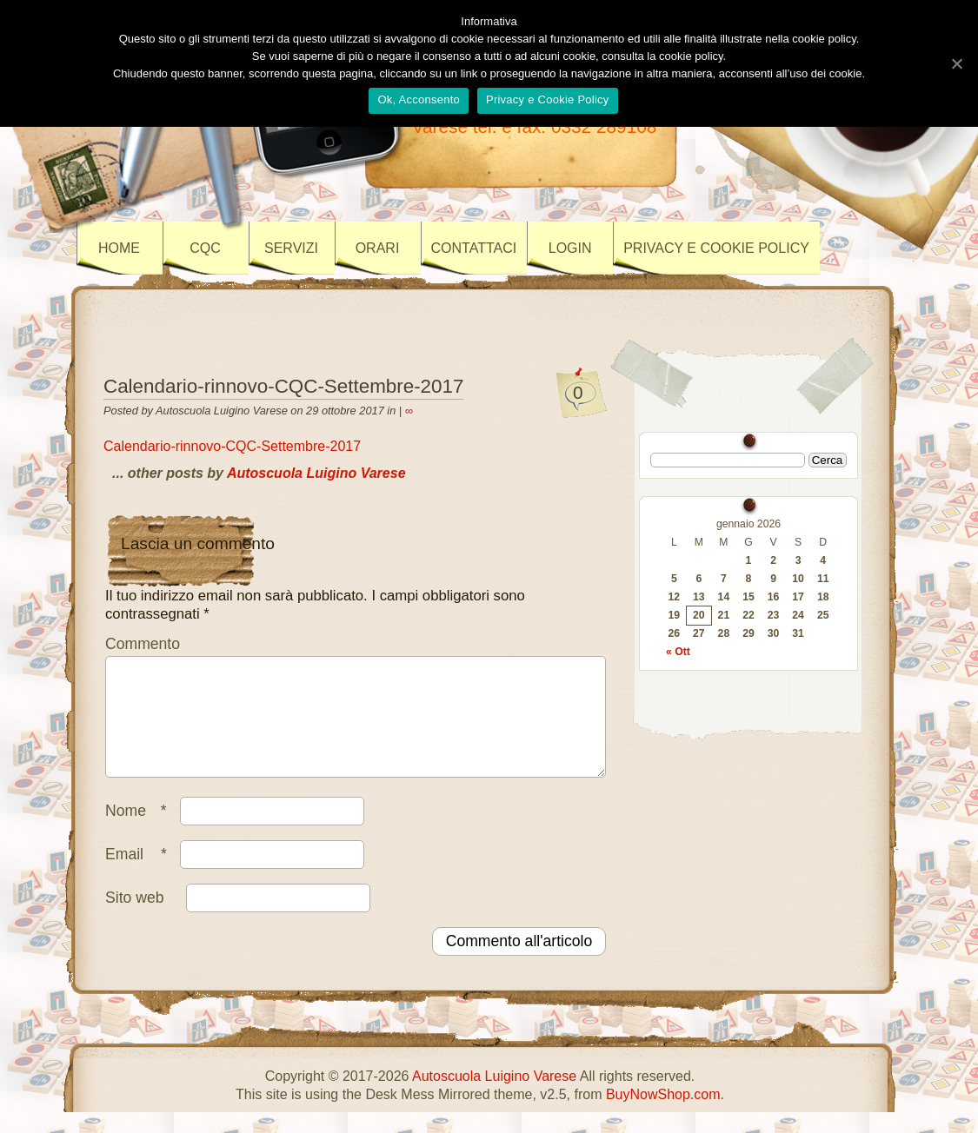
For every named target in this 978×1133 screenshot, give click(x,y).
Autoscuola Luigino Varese (316, 473)
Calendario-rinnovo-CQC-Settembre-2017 (283, 386)
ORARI (378, 248)
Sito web (134, 918)
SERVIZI (291, 248)
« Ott (678, 652)
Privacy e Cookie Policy (547, 99)
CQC (205, 248)
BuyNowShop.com (663, 1115)
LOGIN (570, 248)
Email (140, 875)
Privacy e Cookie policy (716, 248)
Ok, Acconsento (418, 99)
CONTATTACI (474, 248)
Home (119, 248)
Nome (140, 831)
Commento (142, 644)
